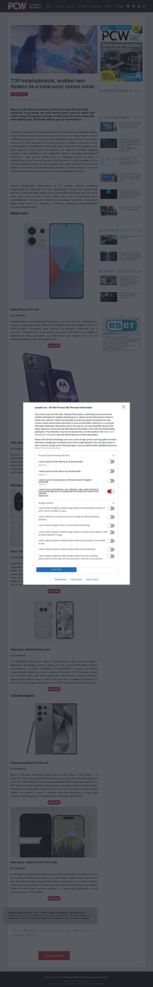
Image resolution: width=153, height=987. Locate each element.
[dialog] (76, 493)
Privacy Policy (92, 579)
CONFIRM (56, 570)
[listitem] (76, 455)
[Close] (124, 407)
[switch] (111, 461)
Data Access (76, 579)
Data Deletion (61, 579)
